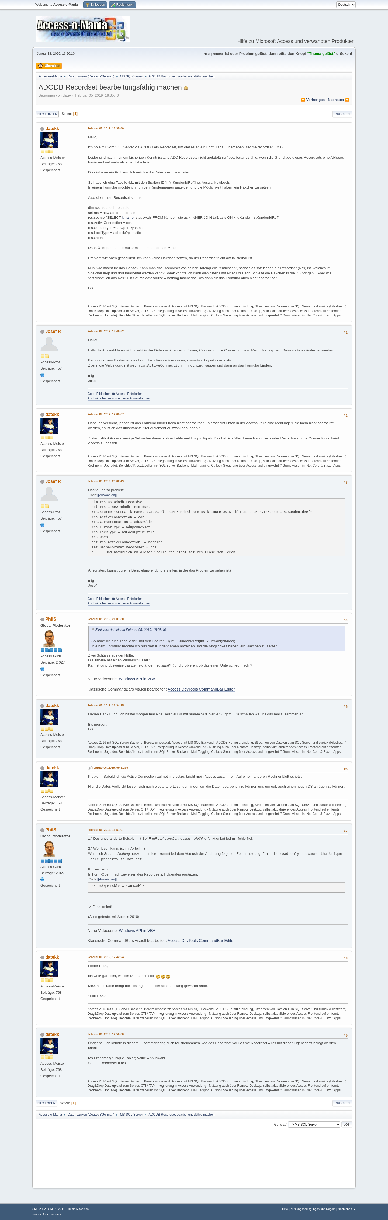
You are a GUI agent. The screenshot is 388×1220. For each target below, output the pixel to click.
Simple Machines (78, 1209)
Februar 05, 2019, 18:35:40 (106, 128)
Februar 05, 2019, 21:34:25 (106, 705)
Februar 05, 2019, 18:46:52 (106, 331)
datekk (52, 128)
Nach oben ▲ (347, 1209)
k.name (128, 218)
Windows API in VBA (137, 679)
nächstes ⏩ (338, 100)
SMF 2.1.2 (39, 1209)
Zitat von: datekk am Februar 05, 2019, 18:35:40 (130, 630)
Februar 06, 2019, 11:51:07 (106, 829)
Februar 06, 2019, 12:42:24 (106, 957)
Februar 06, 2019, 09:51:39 (110, 767)
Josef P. (53, 331)
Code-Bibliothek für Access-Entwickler (115, 394)
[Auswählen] (107, 495)
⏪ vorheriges (313, 100)
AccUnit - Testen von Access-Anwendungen (119, 398)
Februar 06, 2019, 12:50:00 (106, 1034)
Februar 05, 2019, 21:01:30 (106, 619)
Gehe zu (280, 1124)
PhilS (50, 619)
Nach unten (47, 114)
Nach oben (46, 1103)
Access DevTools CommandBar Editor (201, 689)
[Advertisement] (194, 1168)
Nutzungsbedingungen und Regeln (312, 1209)
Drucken (342, 114)
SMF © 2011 (56, 1209)
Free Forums (54, 1214)
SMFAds (37, 1214)
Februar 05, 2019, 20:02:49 (106, 481)
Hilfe (285, 1209)
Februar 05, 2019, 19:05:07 (106, 414)
